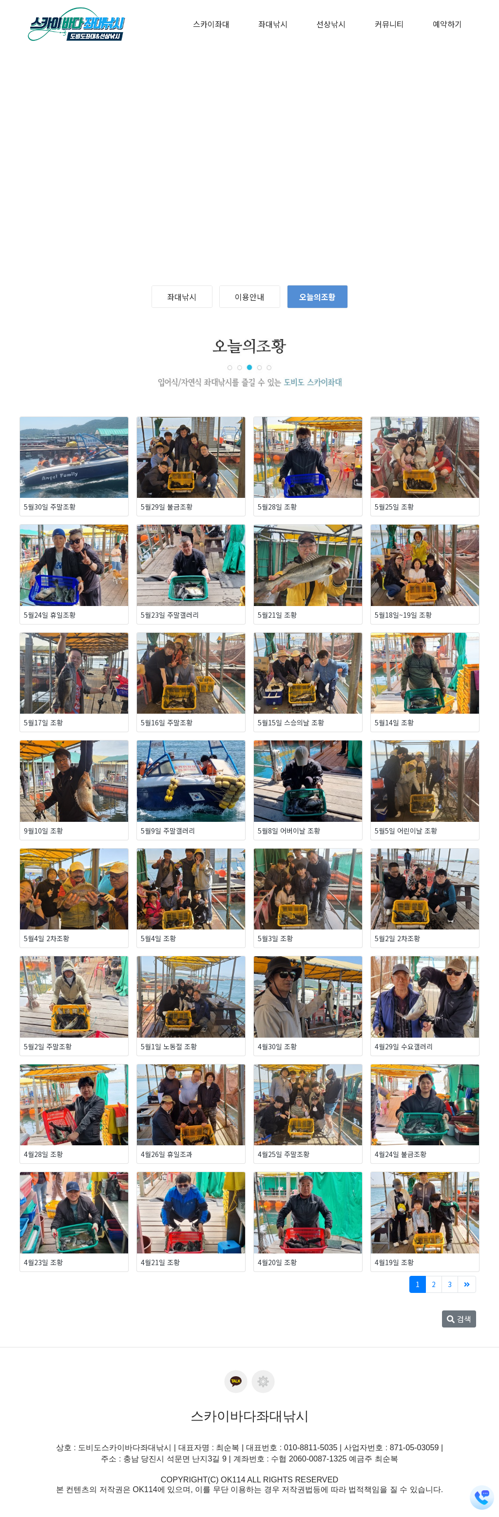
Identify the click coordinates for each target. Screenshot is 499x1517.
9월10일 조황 (43, 830)
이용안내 (249, 297)
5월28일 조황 (277, 507)
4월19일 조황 (394, 1262)
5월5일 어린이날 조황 (406, 830)
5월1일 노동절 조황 (169, 1046)
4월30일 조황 (277, 1046)
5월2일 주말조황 (48, 1046)
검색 (459, 1319)
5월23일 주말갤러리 (170, 615)
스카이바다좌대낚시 (250, 1416)
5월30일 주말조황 (50, 507)
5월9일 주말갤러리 (168, 830)
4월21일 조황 (160, 1262)
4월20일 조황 (277, 1262)
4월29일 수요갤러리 (404, 1046)
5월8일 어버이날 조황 (289, 830)
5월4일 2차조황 (46, 938)
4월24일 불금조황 (400, 1154)
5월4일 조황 (158, 938)
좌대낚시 (181, 297)
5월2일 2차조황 (397, 938)
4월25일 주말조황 (283, 1154)
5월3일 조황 (275, 938)
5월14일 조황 (394, 722)
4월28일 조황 (43, 1154)
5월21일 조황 (277, 615)
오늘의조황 (317, 297)
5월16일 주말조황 (166, 722)
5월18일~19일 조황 (403, 615)
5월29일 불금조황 (166, 507)
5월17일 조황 (43, 722)
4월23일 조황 (43, 1262)
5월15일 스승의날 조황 (291, 722)
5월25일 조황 (394, 507)
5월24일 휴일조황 (50, 615)
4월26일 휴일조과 (166, 1154)
